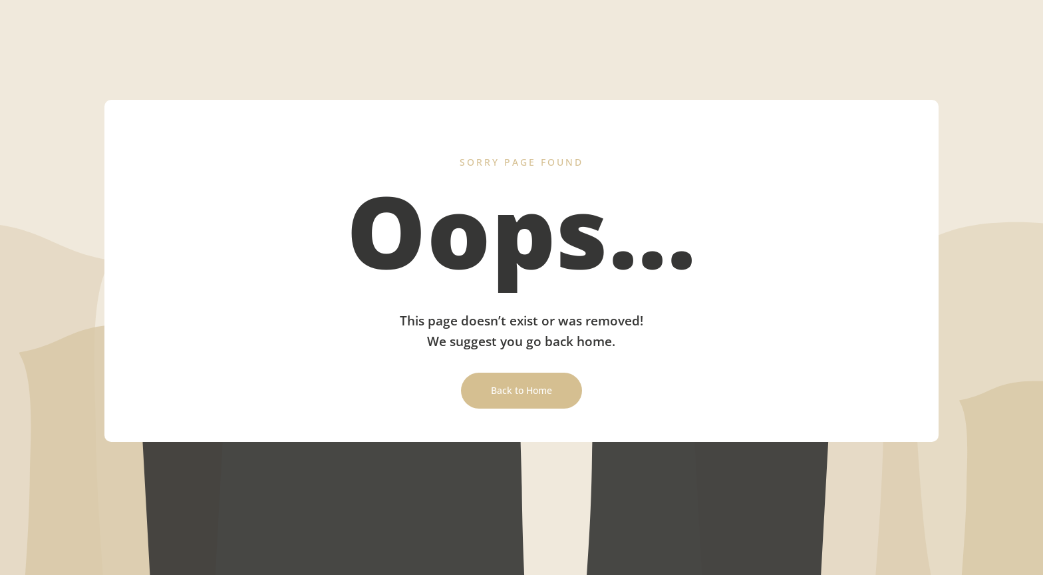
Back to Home (521, 390)
